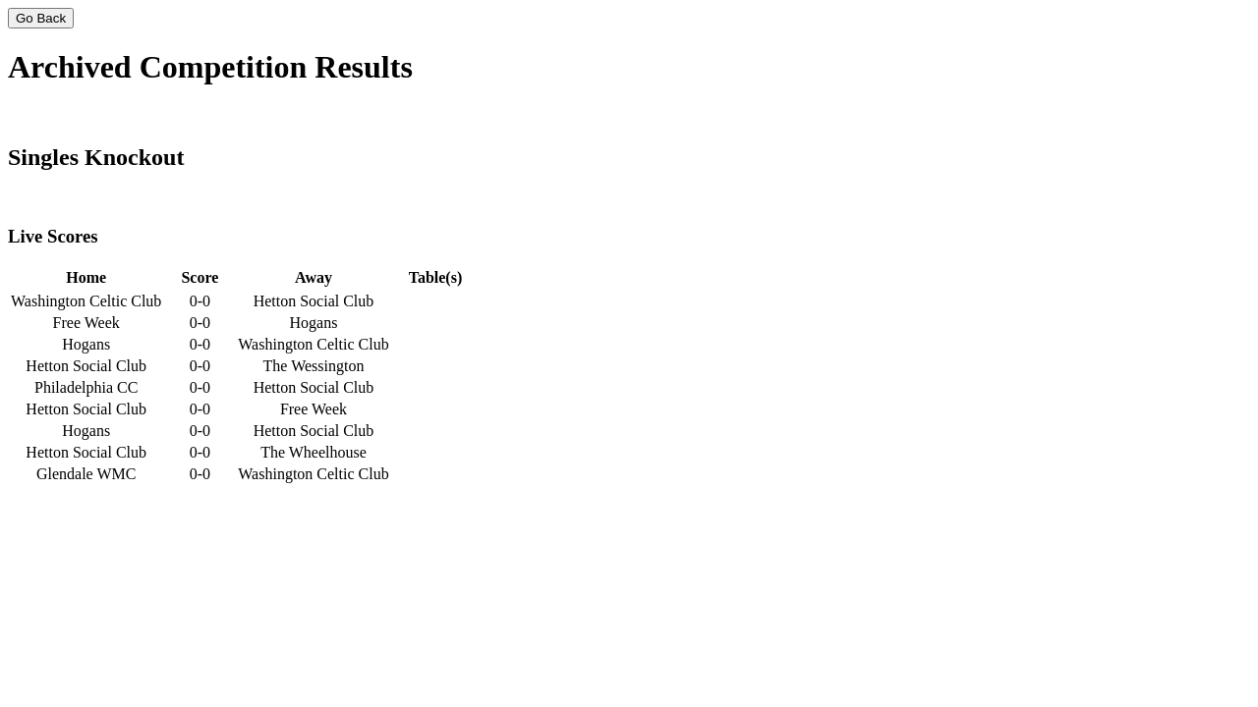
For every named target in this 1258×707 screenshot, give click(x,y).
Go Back (41, 18)
